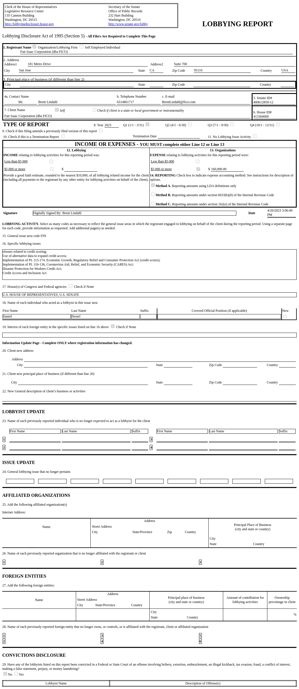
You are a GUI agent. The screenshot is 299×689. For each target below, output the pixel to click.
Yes (19, 674)
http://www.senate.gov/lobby (128, 24)
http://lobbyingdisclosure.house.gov (29, 24)
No (8, 674)
